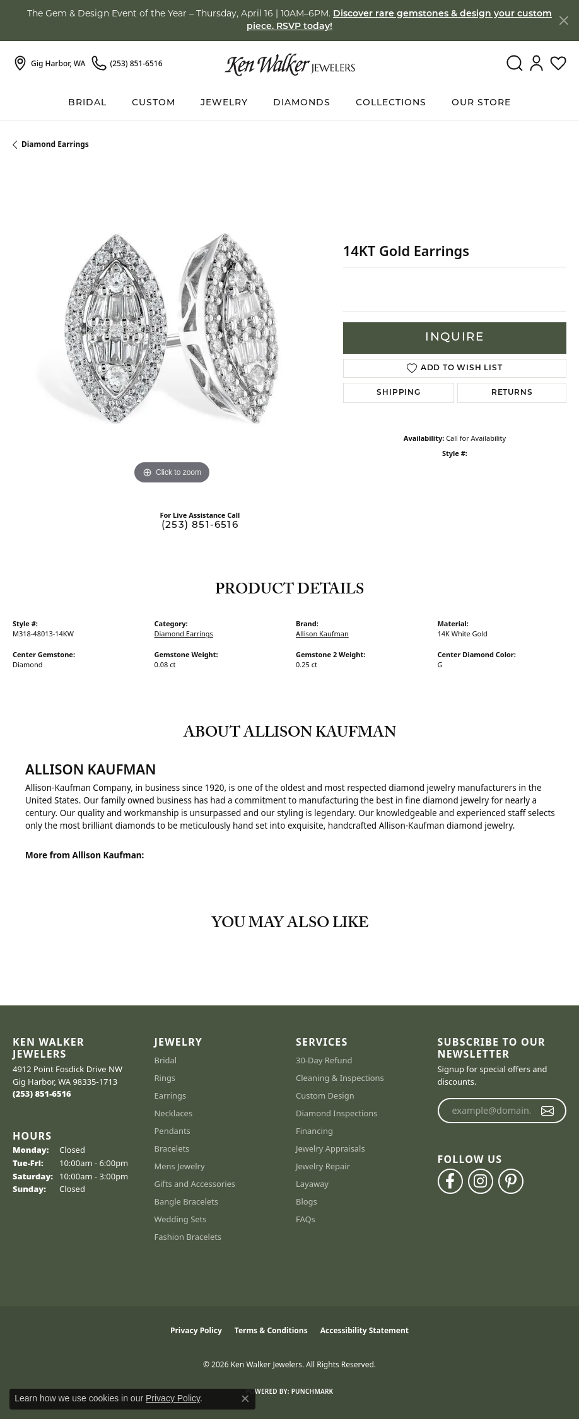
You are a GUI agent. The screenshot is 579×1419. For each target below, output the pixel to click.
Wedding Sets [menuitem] (181, 1219)
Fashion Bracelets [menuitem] (188, 1236)
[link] (49, 63)
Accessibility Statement (364, 1330)
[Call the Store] (42, 1093)
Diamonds (301, 103)
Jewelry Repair (323, 1166)
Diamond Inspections (337, 1113)
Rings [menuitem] (165, 1077)
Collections (391, 103)
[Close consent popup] (245, 1399)
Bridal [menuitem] (166, 1060)
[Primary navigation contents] (289, 103)
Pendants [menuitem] (172, 1130)
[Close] (563, 20)
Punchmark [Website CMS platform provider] (312, 1391)
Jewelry (224, 103)
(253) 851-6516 (199, 525)
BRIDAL (87, 103)
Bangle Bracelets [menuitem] (187, 1201)
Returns (512, 393)
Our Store (481, 103)
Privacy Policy (196, 1330)
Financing (314, 1130)
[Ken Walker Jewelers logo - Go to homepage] (290, 63)
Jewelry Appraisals (330, 1148)
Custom (153, 103)
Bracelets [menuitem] (172, 1148)
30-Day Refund (324, 1060)
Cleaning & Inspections (340, 1077)
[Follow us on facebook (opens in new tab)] (450, 1181)
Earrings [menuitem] (171, 1095)
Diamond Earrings (55, 144)
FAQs (305, 1219)
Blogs (306, 1201)
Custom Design (325, 1095)
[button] (514, 63)
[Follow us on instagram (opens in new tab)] (480, 1181)
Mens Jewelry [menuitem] (180, 1166)
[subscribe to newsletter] (547, 1110)
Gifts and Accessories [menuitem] (195, 1183)
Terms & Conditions (271, 1330)
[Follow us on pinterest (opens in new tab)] (510, 1181)
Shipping (398, 393)
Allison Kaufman (322, 633)
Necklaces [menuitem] (174, 1113)
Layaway (312, 1183)
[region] (171, 329)
